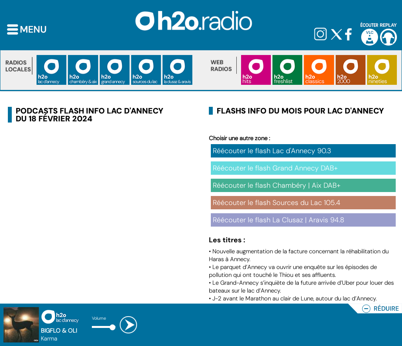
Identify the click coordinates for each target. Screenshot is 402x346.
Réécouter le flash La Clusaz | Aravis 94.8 (278, 220)
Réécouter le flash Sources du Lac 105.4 (276, 202)
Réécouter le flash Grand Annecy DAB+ (275, 168)
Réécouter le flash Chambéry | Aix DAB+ (276, 185)
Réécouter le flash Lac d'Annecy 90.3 (272, 151)
